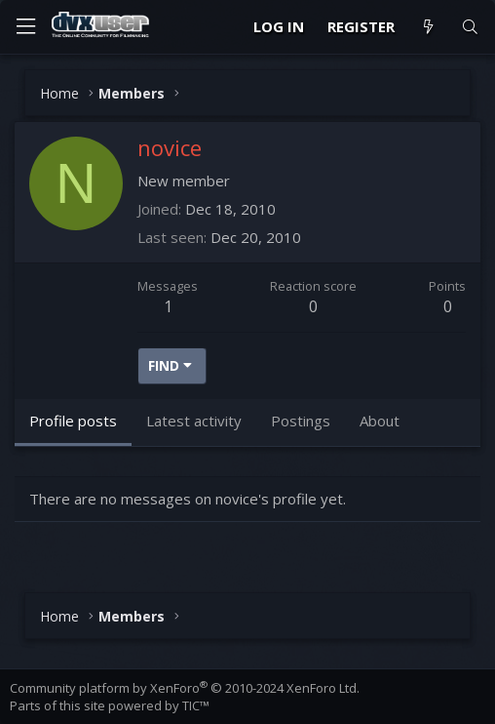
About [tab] (380, 420)
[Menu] (25, 27)
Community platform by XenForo (185, 688)
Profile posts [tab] (73, 420)
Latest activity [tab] (194, 420)
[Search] (470, 27)
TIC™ (195, 705)
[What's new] (427, 27)
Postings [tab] (300, 420)
